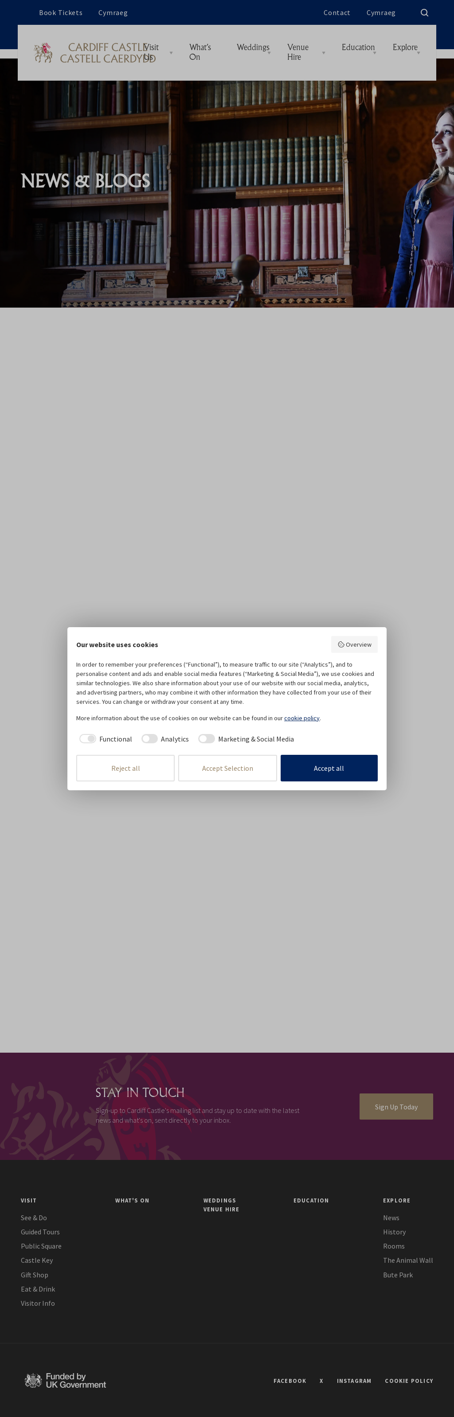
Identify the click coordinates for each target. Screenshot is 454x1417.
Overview (354, 644)
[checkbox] (104, 739)
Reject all (125, 768)
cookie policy (302, 718)
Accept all (329, 768)
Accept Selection (227, 768)
